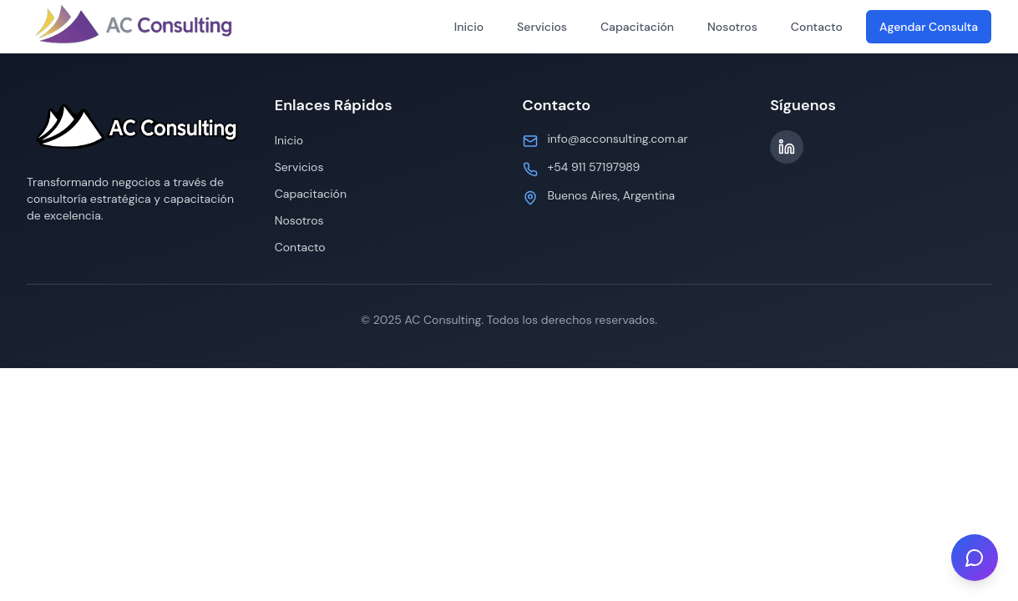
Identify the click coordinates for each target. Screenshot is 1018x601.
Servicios (542, 26)
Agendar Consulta (928, 26)
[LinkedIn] (786, 147)
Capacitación (637, 26)
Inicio (469, 26)
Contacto (817, 26)
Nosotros (732, 26)
